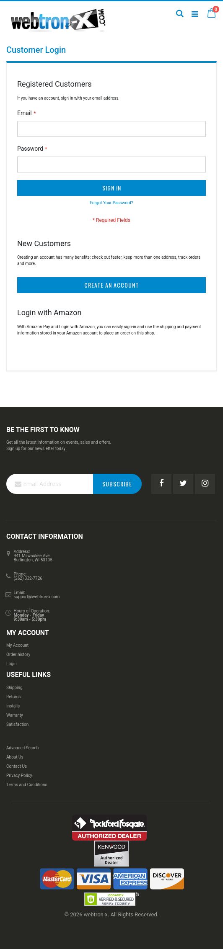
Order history (18, 654)
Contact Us (16, 766)
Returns (13, 696)
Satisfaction (17, 724)
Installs (13, 706)
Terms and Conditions (26, 784)
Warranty (14, 715)
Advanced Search (22, 748)
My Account (17, 645)
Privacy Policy (19, 775)
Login (11, 663)
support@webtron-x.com (37, 596)
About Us (14, 757)
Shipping (14, 687)
